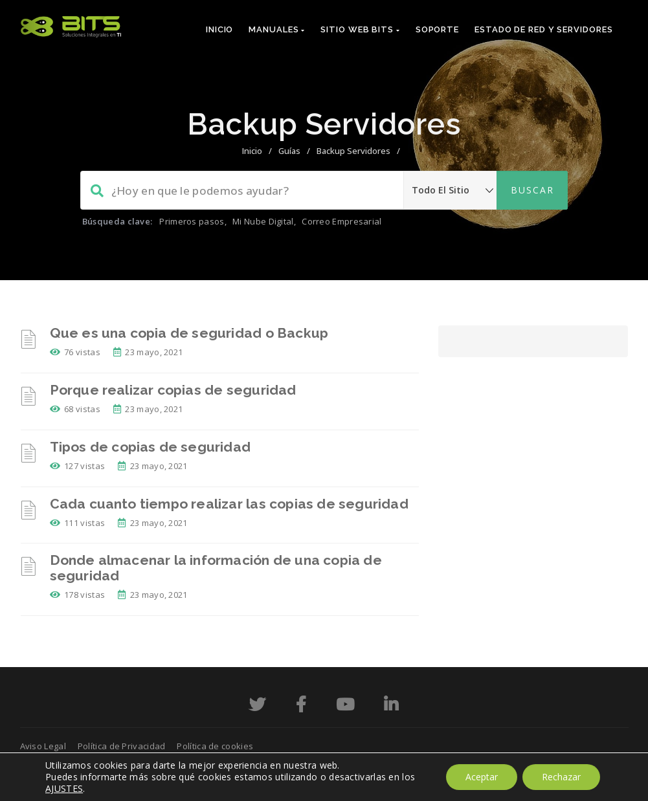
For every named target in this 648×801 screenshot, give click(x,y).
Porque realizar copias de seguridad (173, 390)
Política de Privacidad (122, 746)
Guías (289, 151)
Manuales (277, 29)
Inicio (219, 29)
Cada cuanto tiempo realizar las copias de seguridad (229, 504)
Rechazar (561, 777)
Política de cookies (215, 746)
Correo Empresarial (341, 221)
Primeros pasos (191, 221)
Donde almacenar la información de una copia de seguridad (216, 568)
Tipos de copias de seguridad (150, 447)
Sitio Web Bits (359, 29)
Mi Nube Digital (263, 221)
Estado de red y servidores (543, 29)
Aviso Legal (43, 746)
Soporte (437, 29)
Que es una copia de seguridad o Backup (189, 333)
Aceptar (481, 777)
